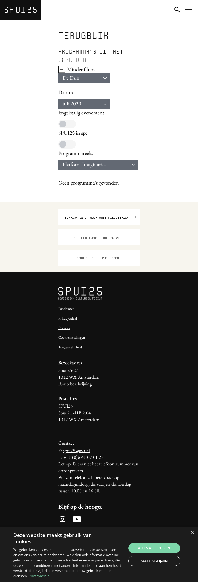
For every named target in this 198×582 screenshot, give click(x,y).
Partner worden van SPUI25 (105, 237)
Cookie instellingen (71, 337)
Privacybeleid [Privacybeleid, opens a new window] (39, 576)
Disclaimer (66, 308)
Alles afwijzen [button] (154, 561)
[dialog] (99, 554)
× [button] (192, 533)
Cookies (64, 327)
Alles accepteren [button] (154, 548)
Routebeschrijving (75, 384)
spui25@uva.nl (76, 450)
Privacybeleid (67, 318)
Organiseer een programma (106, 257)
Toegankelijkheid (70, 347)
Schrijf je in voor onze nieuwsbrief (101, 217)
